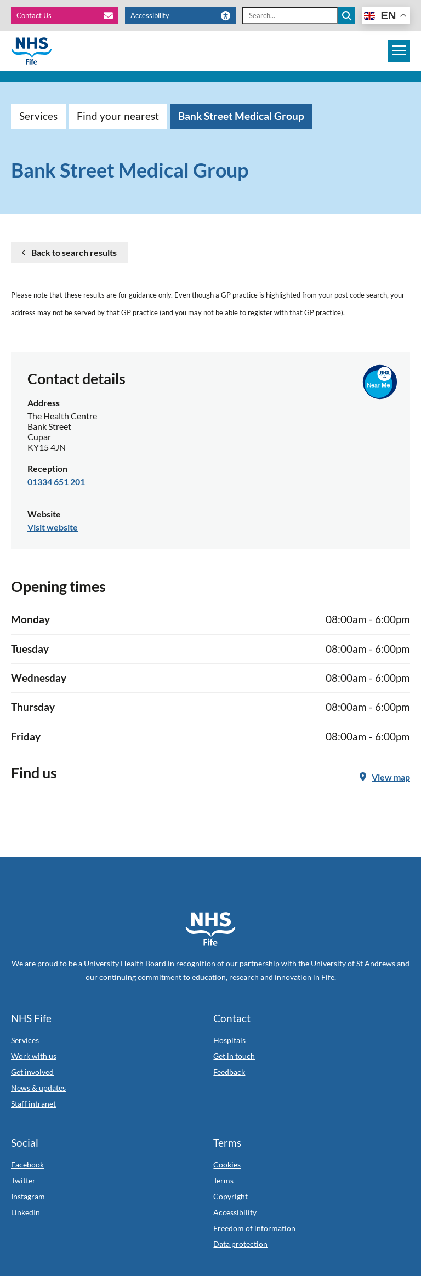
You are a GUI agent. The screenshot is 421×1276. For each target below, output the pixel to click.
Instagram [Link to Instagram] (28, 1196)
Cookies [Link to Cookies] (227, 1164)
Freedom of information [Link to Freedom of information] (254, 1228)
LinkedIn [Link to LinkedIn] (25, 1212)
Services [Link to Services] (25, 1040)
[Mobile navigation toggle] (399, 51)
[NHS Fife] (31, 51)
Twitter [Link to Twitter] (23, 1180)
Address (43, 402)
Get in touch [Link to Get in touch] (234, 1056)
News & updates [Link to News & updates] (38, 1087)
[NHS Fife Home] (210, 929)
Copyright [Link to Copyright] (230, 1196)
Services (38, 116)
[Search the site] (346, 15)
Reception (47, 468)
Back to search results (74, 252)
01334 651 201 (56, 481)
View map (385, 777)
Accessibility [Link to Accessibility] (235, 1212)
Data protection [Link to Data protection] (240, 1244)
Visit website (52, 527)
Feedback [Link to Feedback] (229, 1071)
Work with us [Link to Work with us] (33, 1056)
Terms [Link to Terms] (223, 1180)
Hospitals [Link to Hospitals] (229, 1040)
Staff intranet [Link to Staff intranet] (33, 1103)
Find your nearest (118, 116)
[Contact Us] (64, 15)
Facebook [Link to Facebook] (27, 1164)
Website (44, 514)
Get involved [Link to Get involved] (32, 1071)
